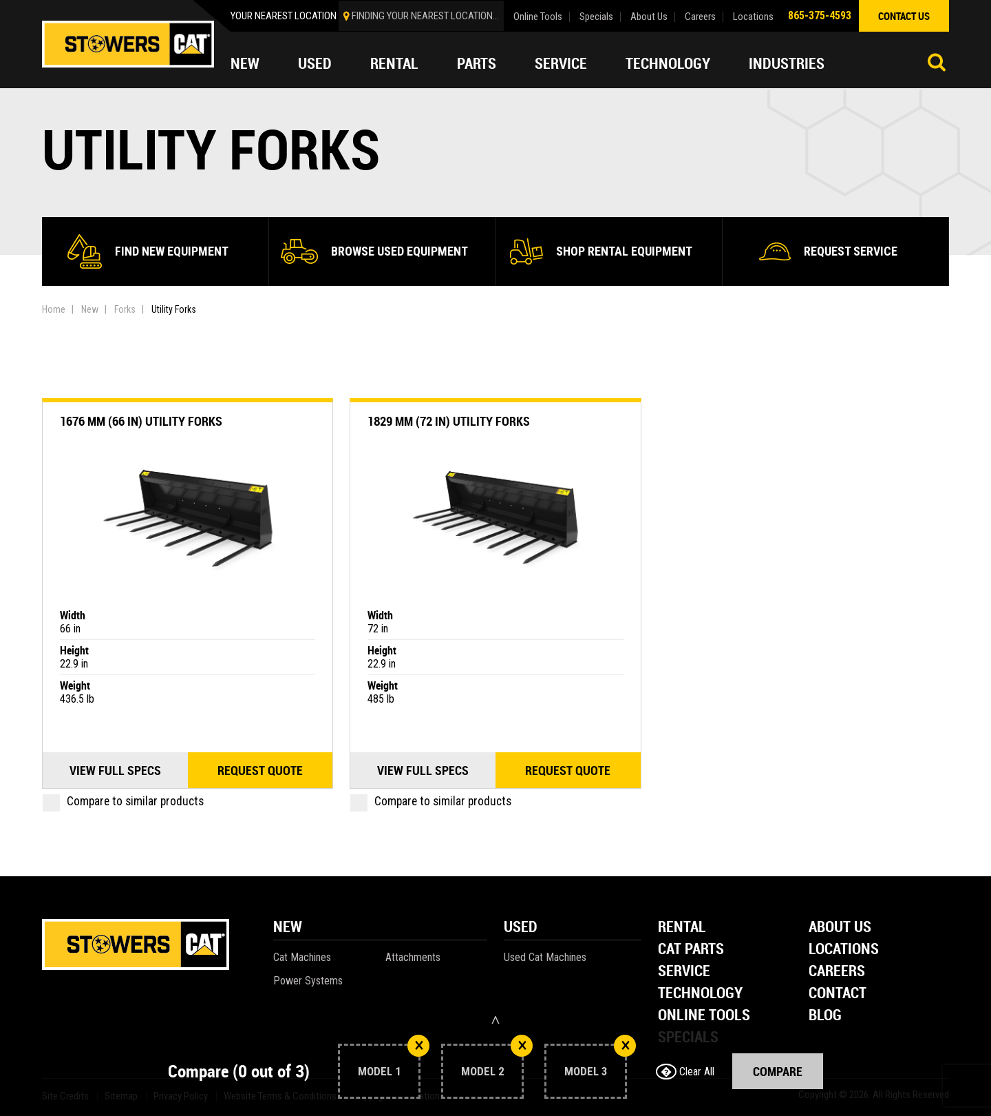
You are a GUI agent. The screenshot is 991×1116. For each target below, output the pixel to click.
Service (561, 63)
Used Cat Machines (545, 957)
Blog (825, 1015)
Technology (668, 63)
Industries (786, 63)
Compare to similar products (123, 801)
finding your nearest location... (425, 16)
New (245, 63)
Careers (700, 17)
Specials (596, 17)
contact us (904, 16)
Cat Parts (691, 949)
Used (315, 63)
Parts (476, 63)
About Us (649, 17)
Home (53, 309)
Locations (753, 17)
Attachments (412, 957)
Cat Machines (302, 957)
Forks (125, 309)
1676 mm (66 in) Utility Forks (141, 421)
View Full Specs (115, 770)
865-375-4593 (819, 15)
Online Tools (537, 17)
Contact (837, 993)
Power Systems (308, 980)
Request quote (260, 770)
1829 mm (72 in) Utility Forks (448, 421)
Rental (394, 63)
